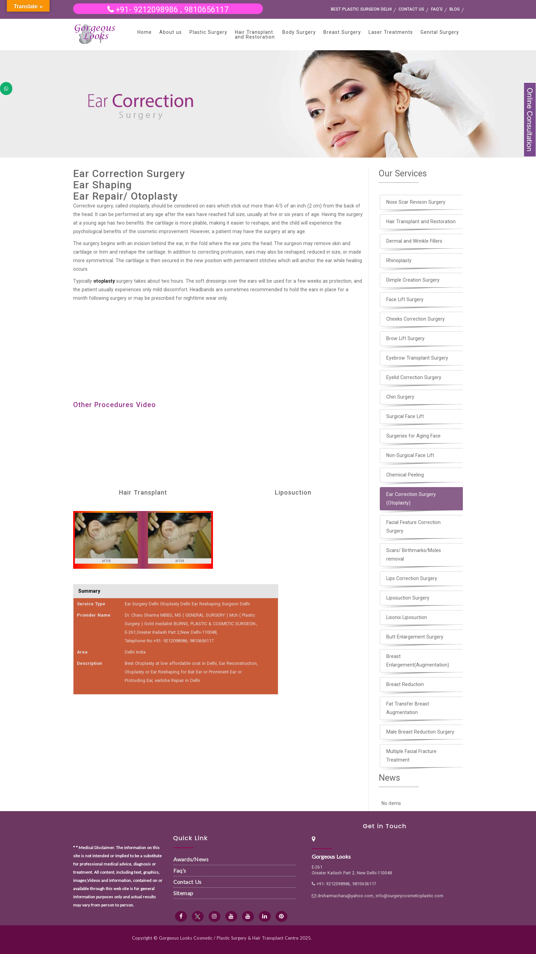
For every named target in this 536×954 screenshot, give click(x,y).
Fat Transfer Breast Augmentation (407, 708)
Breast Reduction (405, 684)
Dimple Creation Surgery (413, 280)
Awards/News (191, 859)
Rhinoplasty (399, 260)
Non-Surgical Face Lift (410, 455)
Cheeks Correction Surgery (415, 319)
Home (144, 32)
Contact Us (187, 881)
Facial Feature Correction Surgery (413, 527)
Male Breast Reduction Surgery (420, 732)
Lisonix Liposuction (406, 617)
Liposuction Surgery (407, 598)
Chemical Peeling (405, 475)
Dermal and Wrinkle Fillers (414, 241)
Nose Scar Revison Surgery (415, 202)
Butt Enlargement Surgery (414, 637)
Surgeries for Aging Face (413, 436)
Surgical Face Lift (405, 416)
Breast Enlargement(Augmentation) (417, 661)
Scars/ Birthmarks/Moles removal (413, 555)
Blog (455, 9)
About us (170, 32)
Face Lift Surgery (405, 299)
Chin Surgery (400, 397)
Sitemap (183, 893)
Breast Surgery (342, 32)
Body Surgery (299, 32)
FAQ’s (437, 9)
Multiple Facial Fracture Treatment (411, 756)
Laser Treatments (390, 32)
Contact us (411, 9)
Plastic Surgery (208, 32)
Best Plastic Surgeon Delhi (361, 9)
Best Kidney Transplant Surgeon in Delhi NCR (358, 938)
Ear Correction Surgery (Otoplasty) (411, 499)
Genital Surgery (439, 32)
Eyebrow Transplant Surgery (417, 358)
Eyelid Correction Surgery (413, 377)
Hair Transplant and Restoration (255, 34)
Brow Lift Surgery (405, 338)
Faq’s (179, 870)
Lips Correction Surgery (411, 578)
